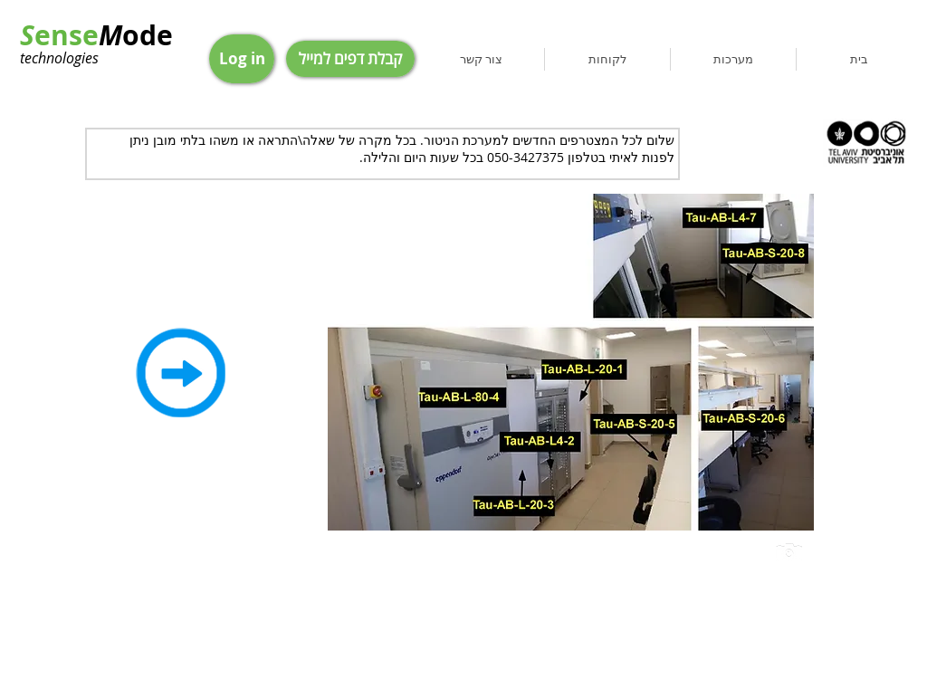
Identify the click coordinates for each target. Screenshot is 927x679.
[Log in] (241, 58)
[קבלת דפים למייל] (350, 59)
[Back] (180, 372)
